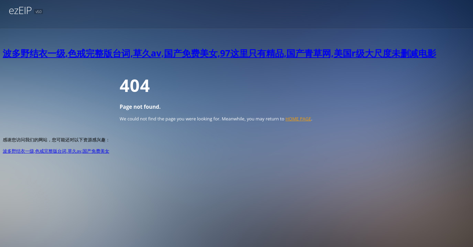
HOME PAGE (298, 119)
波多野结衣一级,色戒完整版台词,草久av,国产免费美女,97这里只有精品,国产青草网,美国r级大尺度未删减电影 (219, 53)
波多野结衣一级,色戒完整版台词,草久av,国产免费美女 (56, 151)
